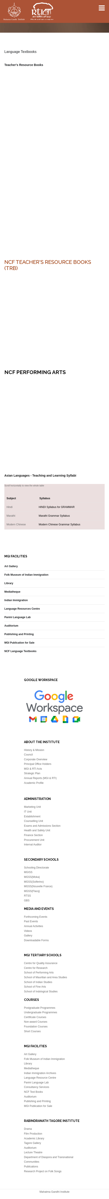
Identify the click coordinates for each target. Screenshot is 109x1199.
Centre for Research (36, 968)
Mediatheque (12, 591)
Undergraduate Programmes (40, 1012)
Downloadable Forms (36, 940)
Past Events (31, 921)
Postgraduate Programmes (39, 1007)
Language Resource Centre (40, 1077)
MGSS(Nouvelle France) (38, 886)
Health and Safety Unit (37, 830)
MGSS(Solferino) (34, 881)
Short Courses (32, 1031)
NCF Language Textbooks (20, 651)
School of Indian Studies (38, 982)
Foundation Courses (36, 1026)
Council (28, 754)
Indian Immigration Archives (40, 1073)
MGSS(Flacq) (32, 891)
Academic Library (34, 1138)
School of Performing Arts (39, 972)
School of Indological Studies (41, 991)
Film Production (33, 1133)
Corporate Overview (35, 759)
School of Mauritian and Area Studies (45, 977)
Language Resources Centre (22, 608)
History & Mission (34, 750)
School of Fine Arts (35, 986)
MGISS (28, 872)
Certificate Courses (35, 1017)
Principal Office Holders (37, 764)
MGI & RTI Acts (33, 768)
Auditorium (11, 625)
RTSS (27, 895)
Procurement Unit (34, 839)
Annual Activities (33, 926)
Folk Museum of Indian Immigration (26, 574)
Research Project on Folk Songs (42, 1171)
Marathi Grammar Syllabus (54, 515)
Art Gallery (11, 566)
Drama (28, 1128)
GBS (26, 900)
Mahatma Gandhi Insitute (28, 12)
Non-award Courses (35, 1021)
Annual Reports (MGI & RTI (40, 778)
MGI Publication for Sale (19, 642)
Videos (28, 931)
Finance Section (33, 835)
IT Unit (28, 811)
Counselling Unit (33, 821)
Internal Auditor (33, 844)
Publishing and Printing (19, 634)
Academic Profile (34, 782)
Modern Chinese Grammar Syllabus (59, 524)
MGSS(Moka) (32, 877)
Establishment (32, 816)
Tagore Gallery (32, 1143)
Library (8, 583)
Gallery (28, 935)
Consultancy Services (36, 1087)
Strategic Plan (32, 773)
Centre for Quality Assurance (40, 963)
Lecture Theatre (33, 1152)
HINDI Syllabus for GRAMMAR (57, 507)
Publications (31, 1166)
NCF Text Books (33, 1091)
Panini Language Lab (17, 617)
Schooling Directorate (36, 867)
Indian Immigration (16, 600)
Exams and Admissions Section (42, 825)
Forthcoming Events (35, 916)
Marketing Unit (32, 806)
